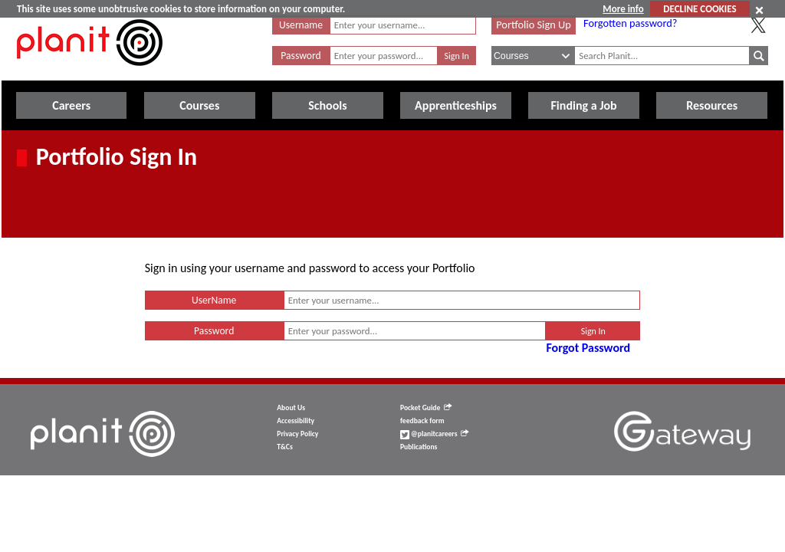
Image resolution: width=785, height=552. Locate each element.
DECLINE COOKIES (699, 9)
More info (623, 9)
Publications (418, 447)
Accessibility (295, 421)
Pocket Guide (426, 407)
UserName (214, 300)
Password (300, 55)
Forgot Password (588, 347)
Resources (711, 105)
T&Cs (284, 447)
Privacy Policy (297, 434)
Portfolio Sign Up (533, 24)
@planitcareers (434, 434)
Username (301, 24)
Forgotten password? (630, 23)
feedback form (422, 421)
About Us (291, 407)
